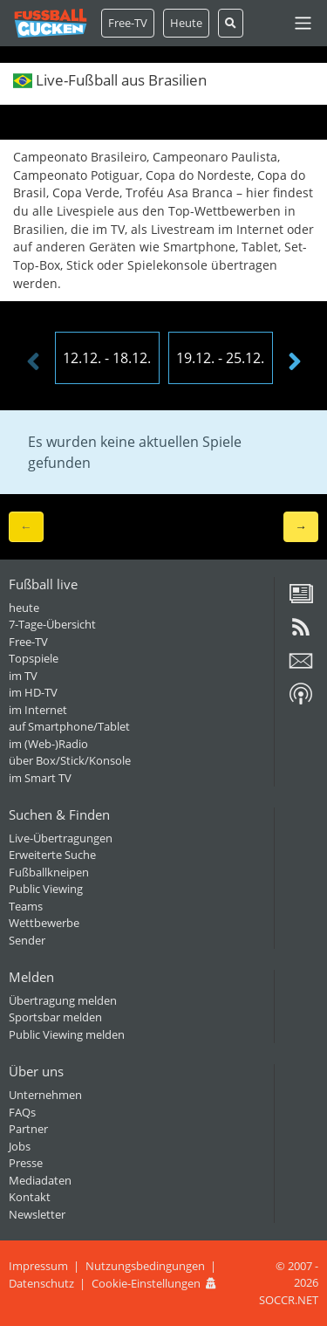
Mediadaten (40, 1180)
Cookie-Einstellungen (146, 1283)
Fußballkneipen (49, 872)
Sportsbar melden (55, 1017)
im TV (23, 676)
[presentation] (33, 362)
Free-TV (127, 23)
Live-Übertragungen (60, 838)
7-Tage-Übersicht (52, 624)
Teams (26, 906)
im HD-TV (33, 692)
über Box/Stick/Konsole (70, 760)
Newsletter (37, 1214)
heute (24, 607)
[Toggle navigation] (303, 23)
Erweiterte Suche (52, 854)
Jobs (20, 1146)
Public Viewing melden (67, 1034)
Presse (26, 1163)
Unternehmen (45, 1095)
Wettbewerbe (44, 923)
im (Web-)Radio (48, 744)
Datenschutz (41, 1283)
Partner (28, 1129)
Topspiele (33, 658)
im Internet (38, 710)
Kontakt (30, 1197)
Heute (186, 23)
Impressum (38, 1266)
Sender (27, 940)
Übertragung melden (63, 1000)
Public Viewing (46, 889)
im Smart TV (40, 778)
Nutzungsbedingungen (145, 1266)
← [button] (26, 526)
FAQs (22, 1112)
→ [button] (301, 526)
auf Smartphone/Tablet (69, 726)
